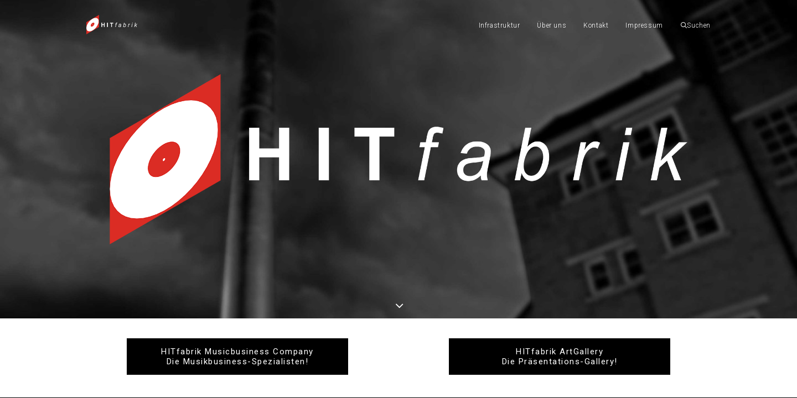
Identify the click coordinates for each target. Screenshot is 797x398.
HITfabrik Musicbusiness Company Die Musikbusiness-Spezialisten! (237, 356)
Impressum (644, 25)
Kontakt (595, 25)
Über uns (551, 25)
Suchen (695, 25)
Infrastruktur (499, 25)
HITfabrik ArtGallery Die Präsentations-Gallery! (560, 356)
